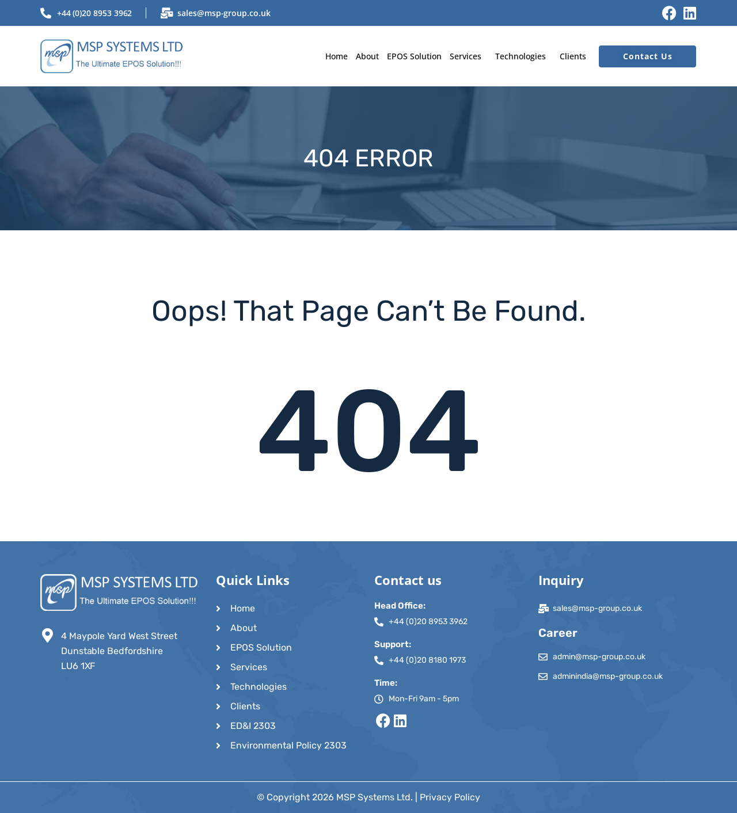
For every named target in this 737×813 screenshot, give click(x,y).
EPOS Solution (414, 56)
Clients (573, 56)
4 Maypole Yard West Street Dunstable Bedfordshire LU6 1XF (119, 650)
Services (465, 56)
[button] (468, 56)
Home (336, 56)
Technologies (520, 56)
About (367, 56)
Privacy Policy (450, 797)
